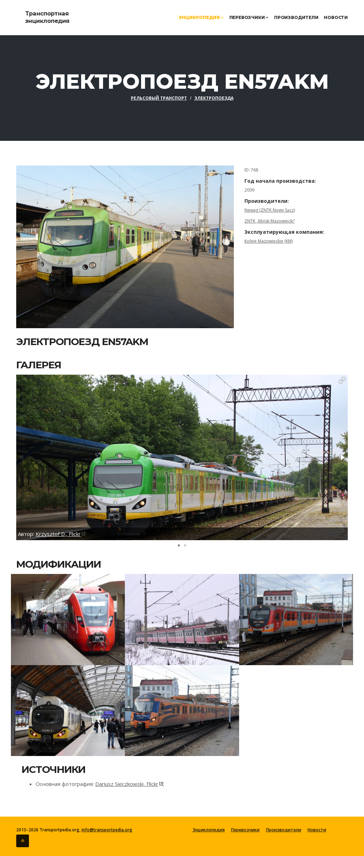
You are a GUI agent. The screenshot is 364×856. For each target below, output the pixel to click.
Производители (296, 17)
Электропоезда (213, 98)
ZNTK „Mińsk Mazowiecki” (269, 221)
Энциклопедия (200, 17)
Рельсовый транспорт (159, 98)
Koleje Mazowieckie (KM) (268, 241)
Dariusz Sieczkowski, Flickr (126, 783)
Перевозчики (248, 17)
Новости (336, 17)
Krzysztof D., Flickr (58, 533)
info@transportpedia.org (106, 830)
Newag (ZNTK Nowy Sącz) (269, 210)
